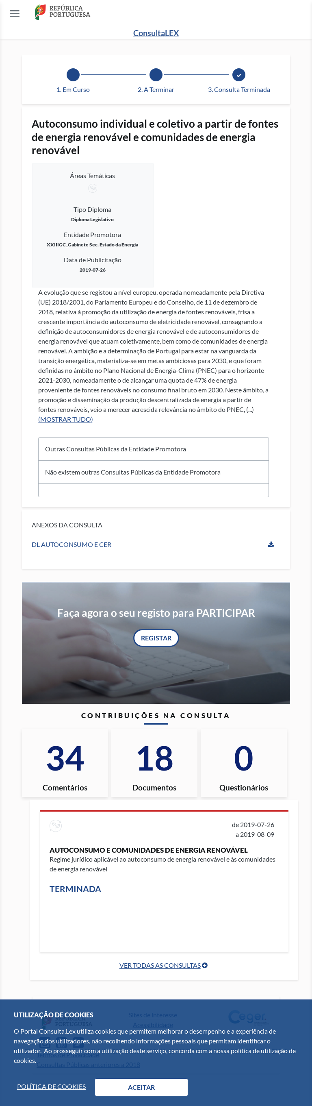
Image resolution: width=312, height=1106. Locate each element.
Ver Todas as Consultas (160, 965)
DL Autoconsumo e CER (71, 544)
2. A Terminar (156, 89)
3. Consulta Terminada (239, 89)
